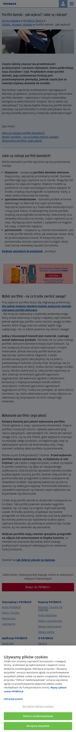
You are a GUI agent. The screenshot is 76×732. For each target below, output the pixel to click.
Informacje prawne (13, 699)
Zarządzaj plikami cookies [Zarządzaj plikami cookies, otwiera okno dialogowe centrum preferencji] (38, 706)
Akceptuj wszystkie (38, 726)
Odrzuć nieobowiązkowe (38, 716)
